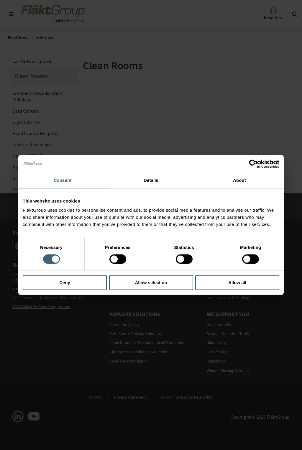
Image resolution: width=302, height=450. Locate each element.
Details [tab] (151, 180)
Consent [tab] (63, 180)
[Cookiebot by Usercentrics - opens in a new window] (253, 163)
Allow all (237, 282)
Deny (64, 282)
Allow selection (151, 282)
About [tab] (239, 180)
